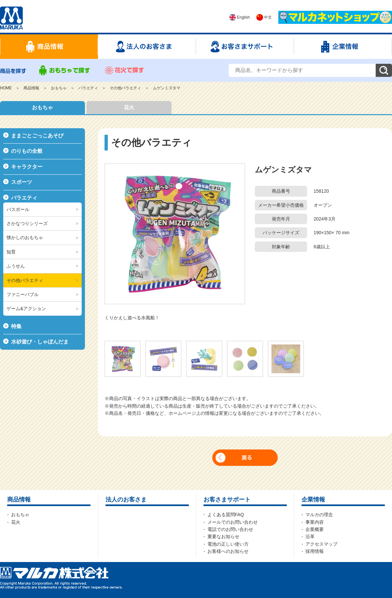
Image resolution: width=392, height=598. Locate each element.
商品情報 (31, 88)
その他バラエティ (125, 88)
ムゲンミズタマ (166, 88)
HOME (6, 88)
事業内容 (314, 522)
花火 (129, 107)
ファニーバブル (23, 294)
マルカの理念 (319, 514)
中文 (264, 17)
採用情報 (314, 551)
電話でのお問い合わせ (230, 529)
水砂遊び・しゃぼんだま (40, 341)
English (239, 17)
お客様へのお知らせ (228, 551)
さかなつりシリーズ (27, 223)
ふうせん (16, 266)
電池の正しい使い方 (228, 544)
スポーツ (21, 182)
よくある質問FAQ (225, 514)
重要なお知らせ (223, 536)
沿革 (310, 536)
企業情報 (313, 499)
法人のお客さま (126, 499)
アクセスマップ (321, 544)
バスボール (18, 209)
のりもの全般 (26, 151)
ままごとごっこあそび (37, 135)
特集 (16, 326)
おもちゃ (59, 88)
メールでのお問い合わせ (232, 522)
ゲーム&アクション (26, 308)
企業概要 (314, 529)
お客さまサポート (227, 499)
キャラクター (26, 166)
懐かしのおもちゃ (25, 237)
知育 (11, 252)
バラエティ (88, 88)
